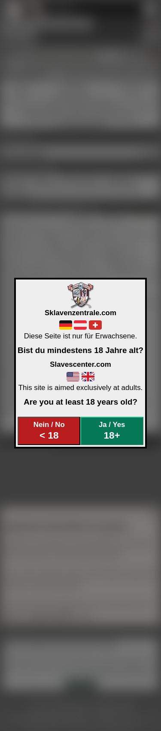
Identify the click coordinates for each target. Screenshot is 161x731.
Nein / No (49, 431)
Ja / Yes (112, 431)
